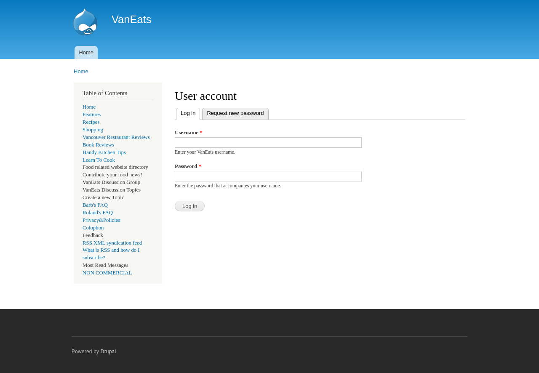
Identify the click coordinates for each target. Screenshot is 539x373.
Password (188, 166)
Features (92, 114)
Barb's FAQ (95, 205)
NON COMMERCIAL (107, 273)
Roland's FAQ (98, 213)
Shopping (93, 130)
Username (189, 132)
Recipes (91, 122)
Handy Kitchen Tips (104, 152)
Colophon (93, 228)
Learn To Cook (99, 160)
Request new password (235, 113)
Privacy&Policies (101, 220)
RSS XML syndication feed (112, 243)
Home (86, 52)
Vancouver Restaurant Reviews (116, 137)
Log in (190, 112)
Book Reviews (98, 145)
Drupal (108, 351)
